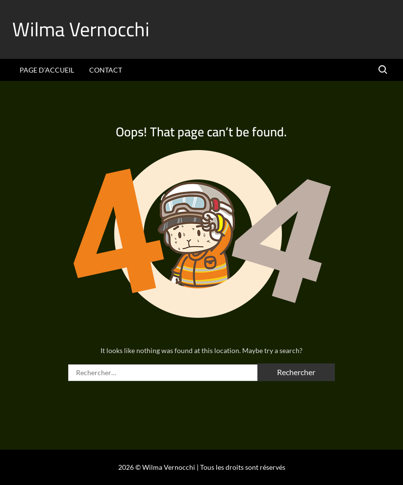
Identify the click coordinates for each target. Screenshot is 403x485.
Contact (105, 70)
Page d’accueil (47, 70)
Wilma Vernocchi (81, 29)
